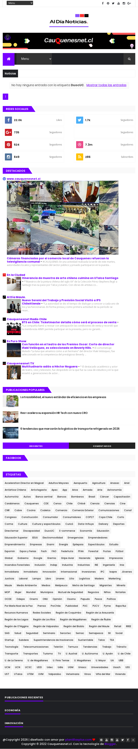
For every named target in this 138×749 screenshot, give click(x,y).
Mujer (18, 592)
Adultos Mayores (59, 483)
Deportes (118, 524)
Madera (99, 578)
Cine (122, 503)
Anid (126, 483)
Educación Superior (16, 537)
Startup (9, 640)
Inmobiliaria (12, 572)
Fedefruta (67, 551)
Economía (86, 531)
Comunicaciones (108, 510)
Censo (57, 503)
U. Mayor (101, 660)
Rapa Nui (121, 606)
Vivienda (120, 674)
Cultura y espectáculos (46, 524)
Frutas (107, 551)
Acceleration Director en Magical (24, 483)
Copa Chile (105, 517)
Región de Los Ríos (44, 619)
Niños (107, 592)
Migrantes (106, 585)
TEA (112, 640)
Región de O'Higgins (17, 626)
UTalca (18, 674)
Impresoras (116, 558)
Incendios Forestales (17, 565)
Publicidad (72, 606)
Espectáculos (96, 544)
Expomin (10, 551)
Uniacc (82, 667)
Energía (63, 544)
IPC (103, 572)
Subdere (24, 640)
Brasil (92, 496)
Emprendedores (97, 537)
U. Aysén (108, 653)
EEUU (35, 537)
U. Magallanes (82, 660)
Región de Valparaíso (46, 626)
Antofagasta (39, 490)
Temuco (73, 647)
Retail (117, 626)
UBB (121, 660)
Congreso (11, 517)
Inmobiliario (31, 572)
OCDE (8, 599)
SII (109, 633)
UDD (39, 667)
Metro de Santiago (83, 585)
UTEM (30, 674)
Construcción (30, 517)
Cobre (18, 510)
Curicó (69, 524)
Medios (46, 585)
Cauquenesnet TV (20, 363)
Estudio (113, 544)
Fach (44, 551)
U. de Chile (124, 653)
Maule (8, 585)
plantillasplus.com (78, 740)
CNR (7, 510)
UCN (17, 667)
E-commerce (67, 531)
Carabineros (12, 503)
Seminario (49, 633)
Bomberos (77, 496)
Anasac (114, 483)
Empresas (36, 544)
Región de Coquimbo (68, 612)
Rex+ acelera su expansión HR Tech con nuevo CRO (54, 413)
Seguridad (32, 633)
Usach (117, 667)
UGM (70, 667)
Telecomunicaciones (36, 647)
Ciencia (94, 503)
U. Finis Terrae (61, 660)
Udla (60, 667)
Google (37, 558)
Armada (87, 490)
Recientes (36, 446)
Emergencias (75, 537)
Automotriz (12, 496)
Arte (99, 490)
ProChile (56, 606)
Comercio (61, 510)
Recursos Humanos (16, 612)
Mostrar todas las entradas (106, 85)
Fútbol (119, 551)
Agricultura (98, 483)
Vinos (87, 674)
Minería (121, 585)
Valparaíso (54, 674)
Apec (54, 490)
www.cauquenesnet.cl (23, 179)
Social (119, 633)
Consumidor (50, 517)
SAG (7, 633)
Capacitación (122, 496)
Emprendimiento (15, 544)
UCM (7, 667)
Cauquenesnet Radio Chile (27, 319)
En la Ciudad (16, 275)
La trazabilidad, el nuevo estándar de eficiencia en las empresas (63, 397)
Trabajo (106, 647)
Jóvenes (127, 572)
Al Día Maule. (16, 297)
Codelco (45, 510)
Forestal (93, 551)
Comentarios (102, 446)
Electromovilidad (53, 537)
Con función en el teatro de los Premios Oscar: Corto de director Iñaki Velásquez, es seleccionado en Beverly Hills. (68, 346)
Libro (48, 578)
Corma (9, 524)
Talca (101, 640)
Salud (17, 633)
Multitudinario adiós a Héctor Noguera (50, 366)
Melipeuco (61, 585)
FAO (54, 551)
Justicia (9, 578)
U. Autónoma (90, 653)
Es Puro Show (16, 341)
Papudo (85, 599)
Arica (75, 490)
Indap (53, 565)
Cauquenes (31, 503)
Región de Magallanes (73, 619)
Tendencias (90, 647)
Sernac (80, 633)
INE (96, 565)
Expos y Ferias (28, 551)
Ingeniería (109, 565)
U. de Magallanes (38, 660)
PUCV (96, 606)
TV (59, 653)
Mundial (31, 592)
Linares (60, 578)
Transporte (11, 653)
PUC (85, 606)
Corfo (120, 517)
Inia (122, 565)
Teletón (58, 647)
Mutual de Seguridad (70, 592)
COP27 (90, 517)
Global (9, 558)
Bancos (61, 496)
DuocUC (49, 531)
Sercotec (65, 633)
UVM (40, 674)
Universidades (99, 667)
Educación (103, 531)
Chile (69, 503)
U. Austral (71, 653)
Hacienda (84, 558)
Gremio (51, 558)
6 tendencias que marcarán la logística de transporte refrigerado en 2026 (70, 429)
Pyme (107, 606)
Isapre (113, 572)
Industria (67, 565)
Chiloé (81, 503)
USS (127, 667)
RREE (128, 626)
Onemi (34, 599)
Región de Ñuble (101, 619)
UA (112, 660)
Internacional (69, 572)
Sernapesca (96, 633)
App (64, 490)
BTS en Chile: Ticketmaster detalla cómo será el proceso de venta (69, 322)
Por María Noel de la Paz (19, 606)
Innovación (49, 572)
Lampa (36, 578)
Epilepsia (78, 544)
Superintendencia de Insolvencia (53, 640)
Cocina (31, 510)
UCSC (28, 667)
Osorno (71, 599)
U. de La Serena (14, 660)
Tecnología (11, 647)
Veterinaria (72, 674)
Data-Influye (86, 524)
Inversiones (89, 572)
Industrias (84, 565)
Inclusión (40, 565)
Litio (71, 578)
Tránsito (121, 647)
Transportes (30, 653)
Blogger (110, 744)
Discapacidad (31, 531)
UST (7, 674)
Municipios (47, 592)
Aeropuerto (80, 483)
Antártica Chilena (15, 490)
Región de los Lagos (16, 619)
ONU (45, 599)
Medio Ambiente (27, 585)
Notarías (120, 592)
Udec (50, 667)
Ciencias (109, 503)
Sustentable (85, 640)
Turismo (48, 653)
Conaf (128, 510)
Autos (27, 496)
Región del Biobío (74, 626)
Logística (84, 578)
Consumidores (72, 517)
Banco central (44, 496)
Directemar (11, 531)
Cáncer (104, 496)
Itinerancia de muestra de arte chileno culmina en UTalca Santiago (70, 278)
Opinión (57, 599)
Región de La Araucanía (100, 612)
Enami (50, 544)
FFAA (81, 551)
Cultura (22, 524)
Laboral (23, 578)
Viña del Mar (103, 674)
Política (111, 599)
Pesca (98, 599)
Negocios (93, 592)
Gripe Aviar (67, 558)
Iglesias (99, 558)
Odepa (20, 599)
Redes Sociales (42, 612)
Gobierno (23, 558)
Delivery (103, 524)
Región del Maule (99, 626)
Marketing (115, 578)
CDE (46, 503)
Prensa (42, 606)
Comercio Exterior (83, 510)
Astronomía (114, 490)
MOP (7, 592)
